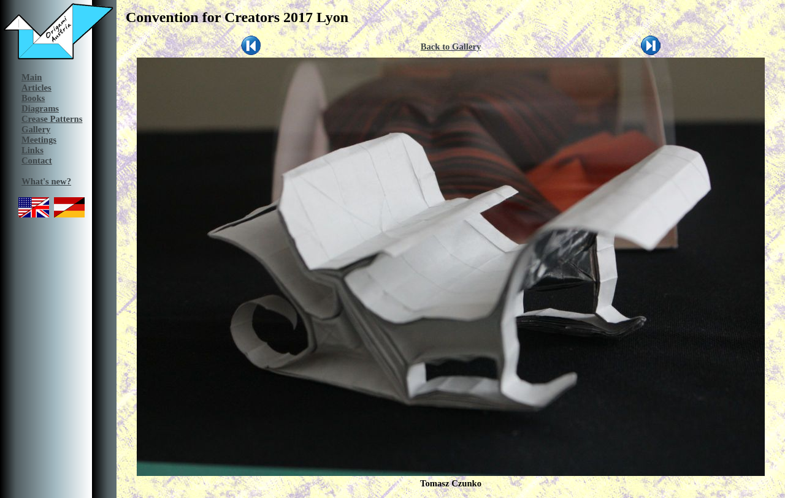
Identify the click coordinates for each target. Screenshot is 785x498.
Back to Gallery (451, 46)
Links (32, 150)
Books (33, 98)
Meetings (38, 140)
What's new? (46, 181)
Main (31, 77)
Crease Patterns (51, 119)
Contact (36, 160)
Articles (36, 87)
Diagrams (40, 108)
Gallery (35, 129)
